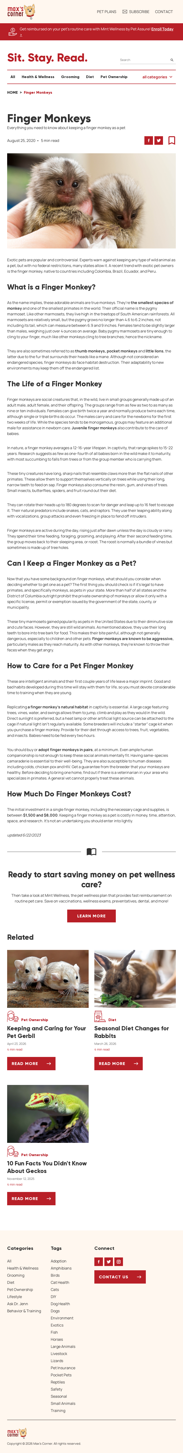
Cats (55, 1289)
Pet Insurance (63, 1367)
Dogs (55, 1310)
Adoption (58, 1261)
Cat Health (60, 1282)
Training (58, 1410)
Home (12, 92)
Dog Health (60, 1303)
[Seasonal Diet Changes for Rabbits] (135, 1032)
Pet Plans (106, 11)
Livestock (59, 1353)
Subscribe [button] (135, 11)
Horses (57, 1339)
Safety (56, 1389)
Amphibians (61, 1268)
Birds (55, 1275)
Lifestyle (14, 1296)
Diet (90, 77)
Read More (34, 1065)
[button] (21, 11)
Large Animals (63, 1346)
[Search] (148, 60)
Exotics (57, 1325)
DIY (53, 1296)
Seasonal (59, 1396)
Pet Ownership (114, 77)
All (12, 77)
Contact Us (113, 1277)
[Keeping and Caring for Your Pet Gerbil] (48, 1032)
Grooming (70, 77)
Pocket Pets (61, 1375)
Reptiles (58, 1382)
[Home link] (44, 1433)
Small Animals (63, 1403)
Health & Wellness (38, 77)
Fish (54, 1332)
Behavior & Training (24, 1310)
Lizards (57, 1360)
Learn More (91, 916)
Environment (62, 1318)
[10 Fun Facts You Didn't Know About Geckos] (48, 1167)
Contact (164, 11)
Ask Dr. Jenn (17, 1303)
